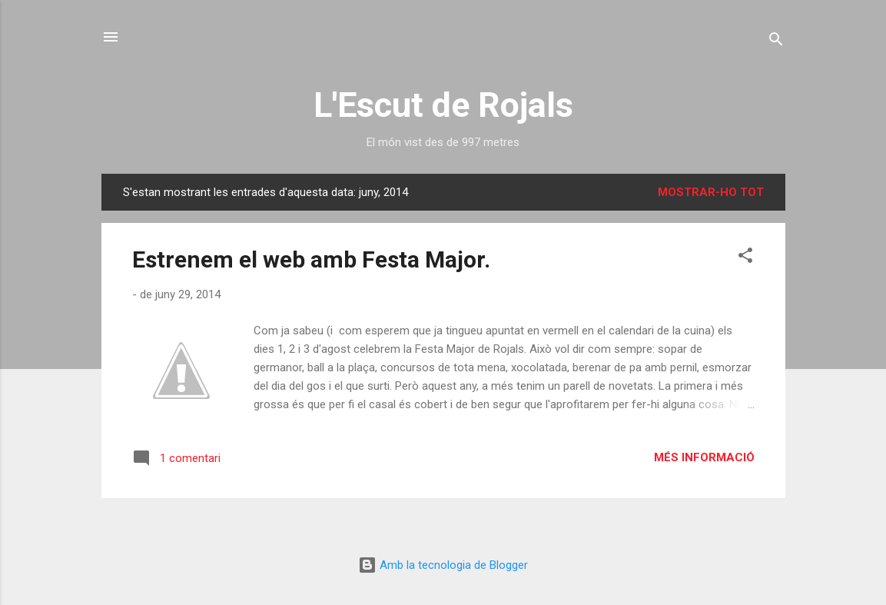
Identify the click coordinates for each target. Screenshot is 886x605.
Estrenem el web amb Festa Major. (311, 259)
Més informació (704, 457)
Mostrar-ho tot (711, 192)
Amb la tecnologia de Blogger (443, 565)
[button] (745, 258)
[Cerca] (776, 41)
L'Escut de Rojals (443, 105)
